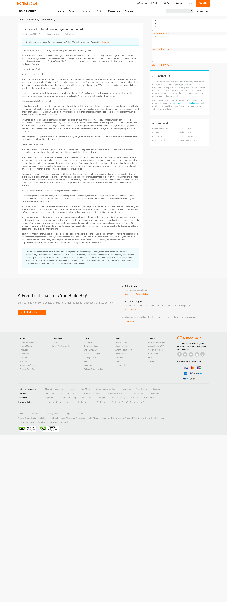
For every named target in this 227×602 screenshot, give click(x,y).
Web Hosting (141, 389)
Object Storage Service (105, 389)
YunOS (111, 418)
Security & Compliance (157, 350)
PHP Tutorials (150, 397)
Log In (189, 3)
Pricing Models (26, 346)
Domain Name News (188, 140)
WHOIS (151, 357)
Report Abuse (121, 354)
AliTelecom (119, 418)
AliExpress (70, 418)
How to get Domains (91, 393)
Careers (21, 414)
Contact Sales (202, 11)
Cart (167, 3)
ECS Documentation (68, 393)
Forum (118, 361)
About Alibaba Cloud (28, 342)
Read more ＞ (107, 42)
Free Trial (55, 342)
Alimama (97, 418)
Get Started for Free (31, 312)
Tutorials (134, 397)
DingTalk (154, 418)
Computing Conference (162, 128)
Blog (85, 361)
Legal (68, 414)
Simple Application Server (62, 346)
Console (178, 3)
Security (156, 389)
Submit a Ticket (121, 346)
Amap (127, 418)
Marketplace (114, 11)
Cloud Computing (186, 128)
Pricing (99, 11)
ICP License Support (92, 354)
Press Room (153, 354)
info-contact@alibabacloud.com (186, 103)
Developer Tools (159, 140)
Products (73, 11)
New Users (154, 393)
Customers (24, 354)
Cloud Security (158, 136)
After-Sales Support (123, 350)
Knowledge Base (91, 346)
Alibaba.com (81, 418)
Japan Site (49, 393)
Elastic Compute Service (55, 389)
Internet (155, 132)
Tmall (52, 418)
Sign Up (203, 3)
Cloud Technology (186, 136)
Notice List (82, 414)
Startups (23, 361)
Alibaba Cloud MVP (156, 346)
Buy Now (165, 33)
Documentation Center (157, 342)
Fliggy (104, 418)
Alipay (162, 418)
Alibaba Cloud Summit (29, 369)
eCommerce (125, 389)
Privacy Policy (52, 414)
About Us (35, 414)
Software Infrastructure (116, 393)
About (61, 11)
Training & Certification (93, 369)
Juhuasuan (60, 418)
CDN (73, 389)
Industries (86, 397)
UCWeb (134, 418)
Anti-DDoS (85, 389)
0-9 (142, 402)
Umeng (141, 418)
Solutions (87, 11)
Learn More (156, 33)
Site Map (151, 361)
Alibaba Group (24, 418)
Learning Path (138, 393)
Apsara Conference (28, 365)
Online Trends (185, 132)
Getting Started (90, 357)
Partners (129, 11)
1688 (90, 418)
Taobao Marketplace (39, 418)
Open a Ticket (130, 309)
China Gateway (90, 350)
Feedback (119, 357)
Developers (101, 397)
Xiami (147, 418)
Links (96, 414)
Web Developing (118, 397)
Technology (88, 342)
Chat (127, 294)
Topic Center (50, 397)
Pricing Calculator (123, 365)
